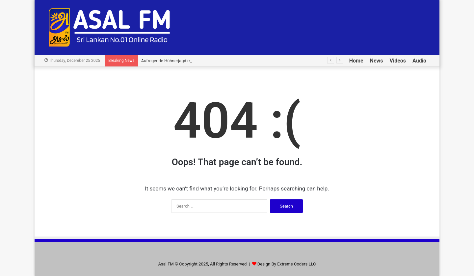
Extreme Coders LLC (296, 264)
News (376, 61)
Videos (398, 61)
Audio (419, 61)
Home (356, 61)
